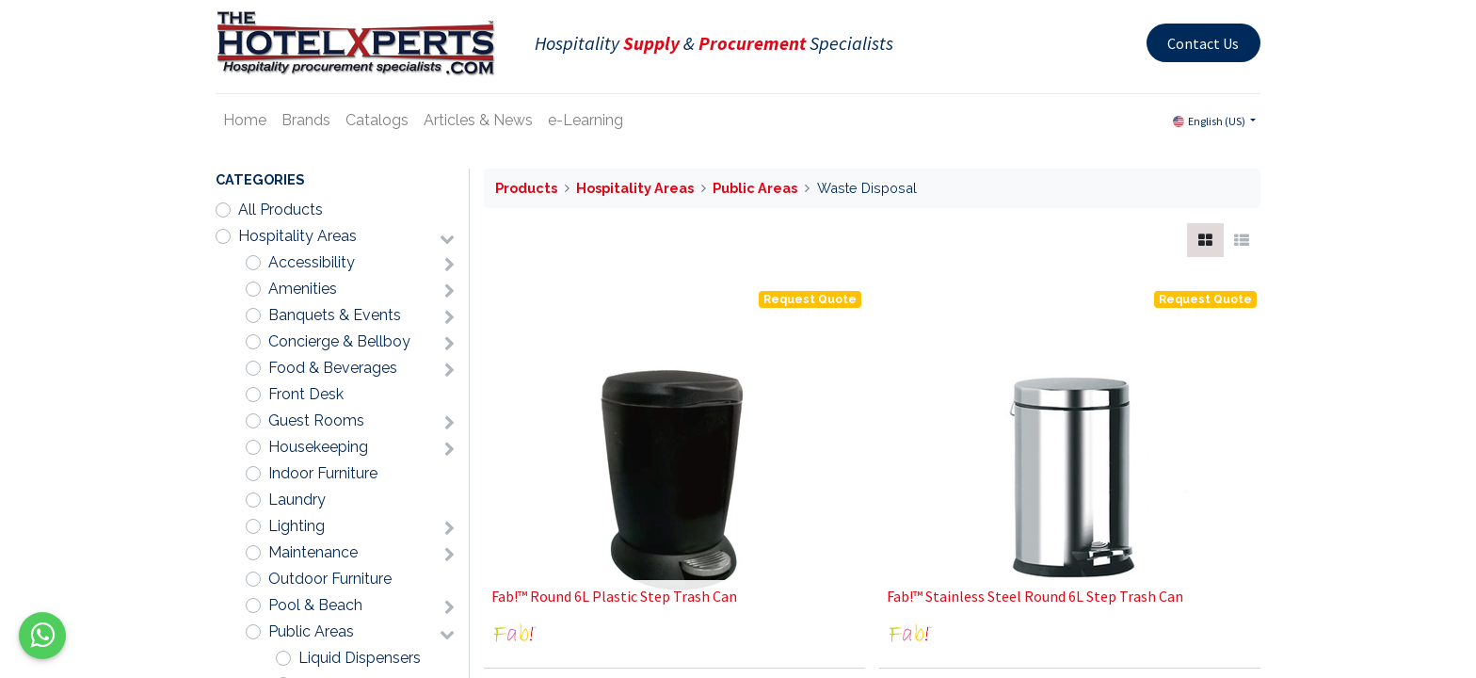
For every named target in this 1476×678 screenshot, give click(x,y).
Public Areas (311, 631)
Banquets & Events (334, 315)
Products (526, 188)
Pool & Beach (315, 605)
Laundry (297, 499)
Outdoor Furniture (330, 579)
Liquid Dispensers (359, 658)
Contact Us (1203, 43)
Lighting (296, 526)
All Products (280, 209)
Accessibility (311, 262)
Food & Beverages (332, 368)
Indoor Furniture (322, 473)
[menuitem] (245, 120)
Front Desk (306, 394)
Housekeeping (318, 447)
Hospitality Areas (297, 236)
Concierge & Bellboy (339, 341)
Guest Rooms (316, 420)
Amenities (302, 289)
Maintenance (313, 552)
